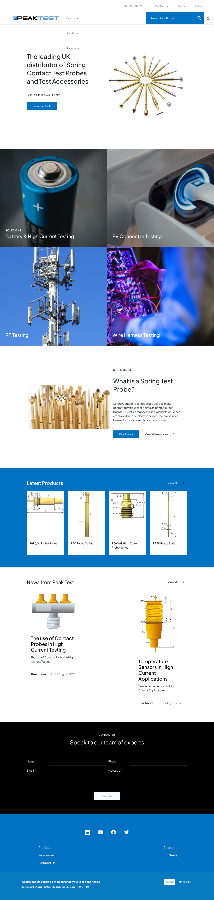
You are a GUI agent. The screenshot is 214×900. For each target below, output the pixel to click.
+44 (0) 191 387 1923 (134, 5)
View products (42, 106)
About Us (170, 847)
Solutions (102, 18)
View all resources (156, 434)
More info (83, 886)
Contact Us (161, 5)
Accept (169, 881)
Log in (198, 5)
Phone (112, 761)
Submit (107, 796)
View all (173, 483)
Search (199, 18)
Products (78, 18)
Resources (126, 18)
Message (114, 770)
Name (31, 761)
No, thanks (185, 881)
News (181, 5)
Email (30, 770)
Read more (126, 434)
